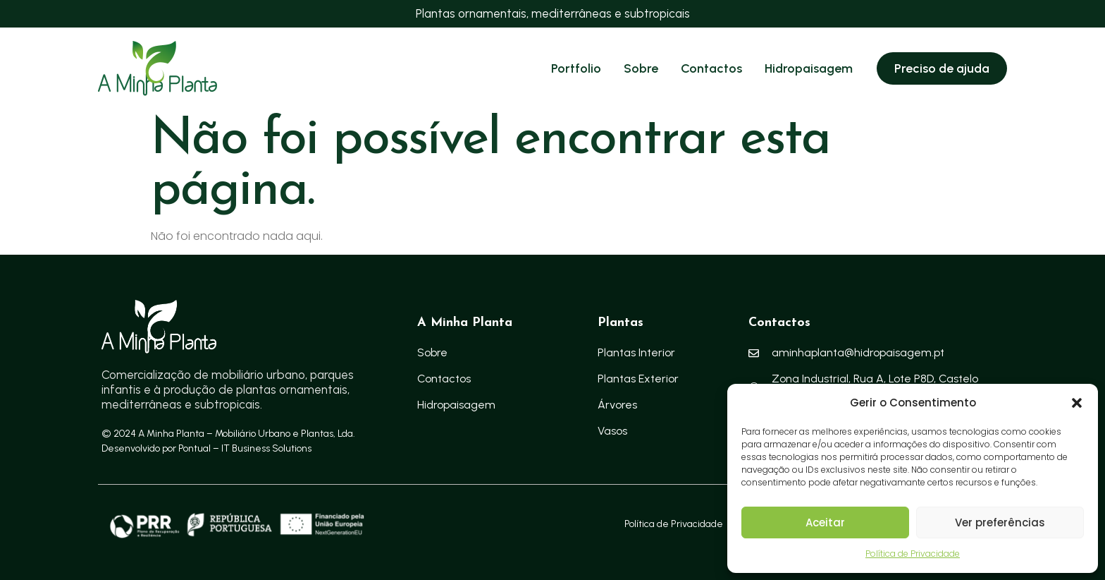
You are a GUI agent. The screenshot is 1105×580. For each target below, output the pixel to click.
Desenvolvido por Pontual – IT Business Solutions (206, 448)
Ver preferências (1000, 522)
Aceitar (825, 522)
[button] (1077, 403)
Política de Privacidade (912, 554)
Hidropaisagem (809, 68)
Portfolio (576, 68)
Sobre (641, 68)
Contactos (711, 68)
